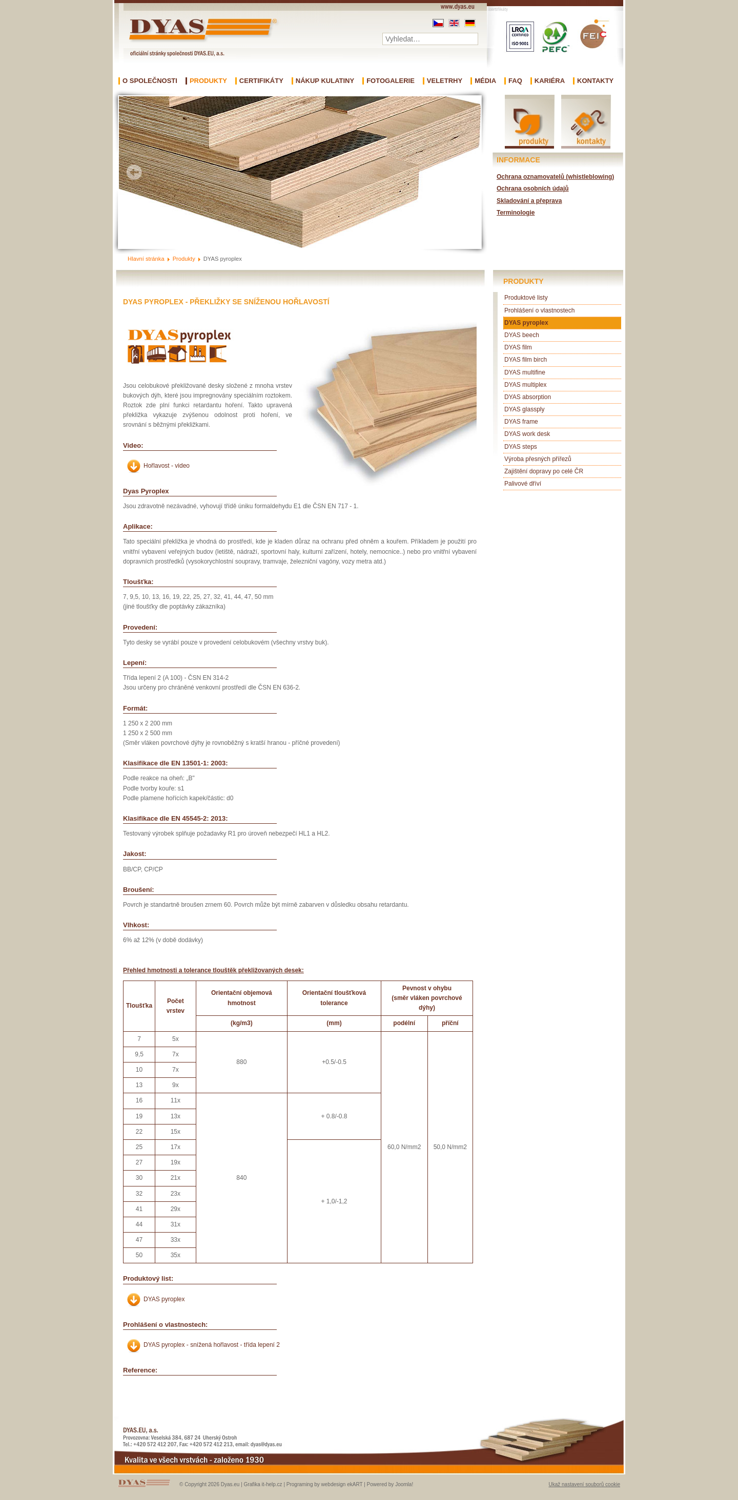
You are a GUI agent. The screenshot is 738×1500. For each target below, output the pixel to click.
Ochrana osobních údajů (533, 188)
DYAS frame (521, 421)
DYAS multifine (524, 372)
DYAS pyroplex (164, 1299)
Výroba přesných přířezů (537, 459)
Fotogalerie (390, 81)
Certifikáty (261, 81)
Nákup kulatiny (325, 81)
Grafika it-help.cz (263, 1484)
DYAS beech (521, 335)
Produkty (208, 81)
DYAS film (518, 347)
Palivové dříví (522, 483)
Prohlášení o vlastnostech (539, 310)
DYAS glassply (524, 409)
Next (465, 172)
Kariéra (550, 81)
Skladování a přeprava (529, 200)
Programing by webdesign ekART (324, 1484)
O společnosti (149, 81)
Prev (134, 172)
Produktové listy (526, 297)
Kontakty (595, 81)
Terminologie (516, 212)
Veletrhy (444, 81)
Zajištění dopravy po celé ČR (543, 471)
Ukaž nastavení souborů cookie (584, 1484)
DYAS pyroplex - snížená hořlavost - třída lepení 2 (212, 1344)
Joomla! (404, 1484)
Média (485, 81)
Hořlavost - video (167, 465)
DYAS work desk (527, 433)
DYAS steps (520, 446)
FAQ (515, 81)
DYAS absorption (527, 397)
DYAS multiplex (525, 384)
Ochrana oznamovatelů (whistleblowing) (555, 176)
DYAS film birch (525, 359)
